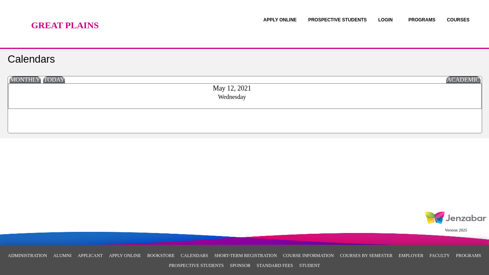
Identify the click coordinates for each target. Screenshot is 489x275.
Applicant (90, 255)
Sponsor (240, 265)
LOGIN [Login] (385, 20)
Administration (27, 255)
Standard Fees (275, 265)
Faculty (439, 255)
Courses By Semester (366, 255)
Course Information (308, 255)
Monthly (25, 79)
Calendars (194, 255)
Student (309, 265)
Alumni (62, 255)
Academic (463, 79)
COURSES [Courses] (458, 20)
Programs (468, 255)
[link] (279, 20)
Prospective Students (196, 265)
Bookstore (161, 255)
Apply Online (125, 255)
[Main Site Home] (65, 13)
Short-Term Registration (245, 255)
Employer (410, 255)
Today (54, 79)
